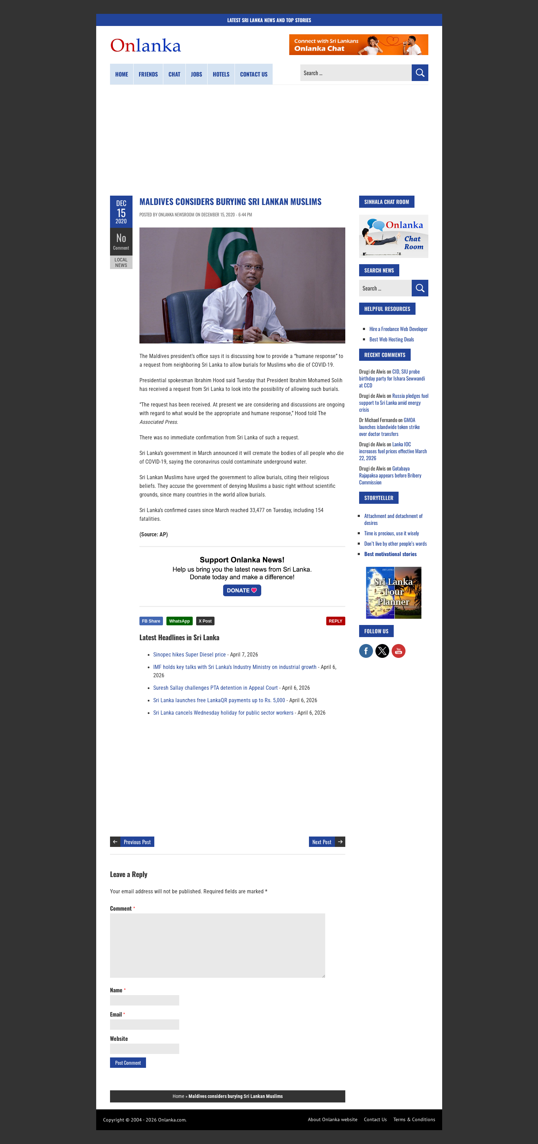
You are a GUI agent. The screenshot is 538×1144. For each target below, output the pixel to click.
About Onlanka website (332, 1119)
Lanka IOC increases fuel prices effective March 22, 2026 (393, 451)
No (121, 237)
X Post (205, 621)
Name (118, 990)
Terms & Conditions (414, 1119)
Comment (121, 247)
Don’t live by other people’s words (395, 543)
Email (117, 1014)
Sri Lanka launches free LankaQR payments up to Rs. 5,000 (219, 700)
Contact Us (375, 1119)
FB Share (151, 621)
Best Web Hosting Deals (392, 339)
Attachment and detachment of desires (393, 519)
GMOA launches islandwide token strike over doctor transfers (389, 426)
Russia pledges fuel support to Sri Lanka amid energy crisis (393, 402)
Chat (174, 74)
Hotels (221, 74)
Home (121, 74)
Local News (121, 262)
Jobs (196, 74)
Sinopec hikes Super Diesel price (189, 655)
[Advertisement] (269, 140)
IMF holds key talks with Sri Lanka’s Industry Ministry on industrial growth (235, 667)
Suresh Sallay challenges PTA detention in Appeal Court (215, 688)
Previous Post (137, 842)
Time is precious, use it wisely (391, 533)
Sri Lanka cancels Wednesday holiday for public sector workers (223, 713)
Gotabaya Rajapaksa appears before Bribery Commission (390, 475)
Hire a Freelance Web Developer (399, 328)
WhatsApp (179, 621)
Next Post (321, 842)
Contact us (253, 74)
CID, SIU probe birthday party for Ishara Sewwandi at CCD (392, 378)
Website (119, 1038)
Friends (148, 74)
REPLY (336, 621)
